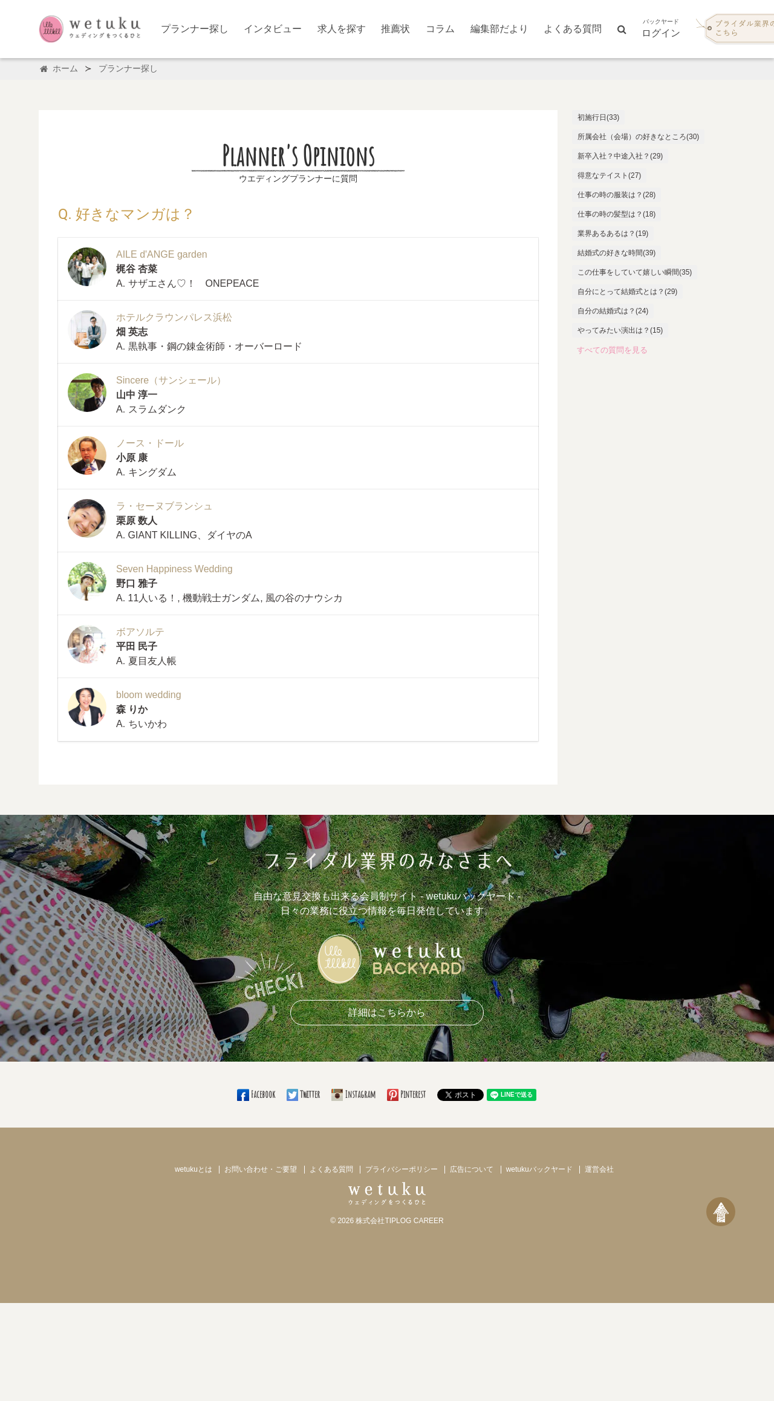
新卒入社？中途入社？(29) (620, 156)
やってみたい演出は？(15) (620, 330)
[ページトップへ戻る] (720, 1211)
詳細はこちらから (387, 1012)
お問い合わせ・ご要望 (260, 1169)
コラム (440, 29)
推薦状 (395, 29)
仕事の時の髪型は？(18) (616, 214)
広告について (471, 1169)
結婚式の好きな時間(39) (616, 253)
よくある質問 (573, 29)
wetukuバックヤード (539, 1169)
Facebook (256, 1094)
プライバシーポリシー (401, 1169)
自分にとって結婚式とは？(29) (627, 291)
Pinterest (407, 1094)
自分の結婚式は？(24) (612, 311)
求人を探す (341, 29)
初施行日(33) (598, 117)
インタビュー (273, 29)
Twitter (304, 1094)
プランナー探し (195, 29)
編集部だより (499, 29)
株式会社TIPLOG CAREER (399, 1220)
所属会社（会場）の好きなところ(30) (638, 136)
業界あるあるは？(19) (612, 233)
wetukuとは (193, 1169)
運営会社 (599, 1169)
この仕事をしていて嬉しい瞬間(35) (634, 272)
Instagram (354, 1094)
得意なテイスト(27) (609, 175)
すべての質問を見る (612, 349)
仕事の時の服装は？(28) (616, 195)
